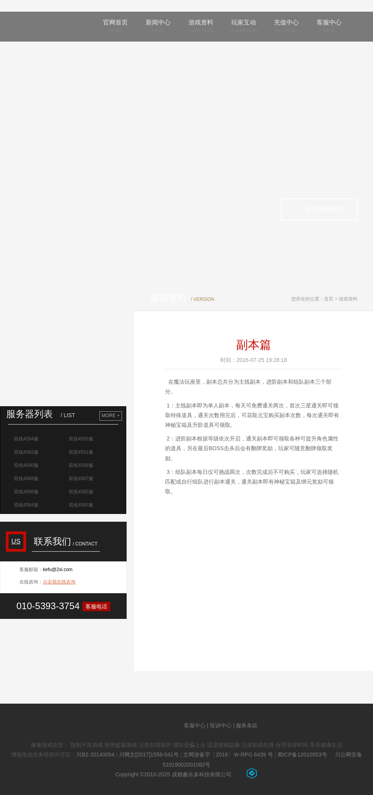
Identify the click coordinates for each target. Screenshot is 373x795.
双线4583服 (82, 505)
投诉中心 (221, 725)
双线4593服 (82, 439)
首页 (328, 299)
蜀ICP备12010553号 (302, 754)
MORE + (111, 415)
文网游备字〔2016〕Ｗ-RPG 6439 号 (228, 754)
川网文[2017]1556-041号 (149, 754)
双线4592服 (27, 452)
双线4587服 (82, 478)
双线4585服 (82, 491)
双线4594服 (27, 439)
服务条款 (247, 725)
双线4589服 (82, 465)
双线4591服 (82, 452)
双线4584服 (27, 505)
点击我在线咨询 (59, 582)
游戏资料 (348, 299)
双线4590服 (27, 465)
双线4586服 (27, 491)
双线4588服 (27, 478)
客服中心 (195, 725)
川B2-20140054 (95, 754)
